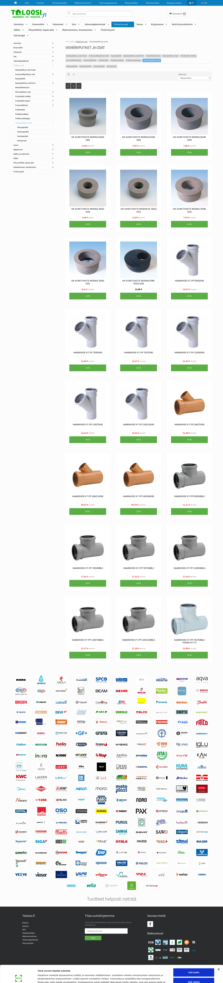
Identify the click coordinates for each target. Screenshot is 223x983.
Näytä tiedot (153, 977)
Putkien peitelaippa (133, 60)
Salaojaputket (71, 66)
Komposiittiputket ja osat (99, 56)
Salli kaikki (193, 955)
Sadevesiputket (85, 66)
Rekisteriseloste (82, 2)
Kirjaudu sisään (174, 2)
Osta (88, 152)
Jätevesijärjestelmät (95, 24)
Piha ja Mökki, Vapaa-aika (41, 29)
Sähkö (17, 29)
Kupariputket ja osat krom (134, 56)
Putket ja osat (121, 24)
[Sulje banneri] (219, 952)
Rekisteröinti (152, 2)
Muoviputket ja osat (170, 56)
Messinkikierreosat (153, 56)
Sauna (139, 24)
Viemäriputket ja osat (152, 60)
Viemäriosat (111, 66)
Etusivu (25, 922)
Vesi (74, 24)
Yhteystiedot (131, 2)
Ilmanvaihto (38, 24)
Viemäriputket (99, 66)
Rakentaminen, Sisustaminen (77, 29)
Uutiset (40, 2)
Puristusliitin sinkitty (188, 56)
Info (27, 2)
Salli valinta (194, 964)
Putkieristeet (103, 60)
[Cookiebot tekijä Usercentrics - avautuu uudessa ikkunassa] (18, 977)
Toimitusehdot (59, 2)
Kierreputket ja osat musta (76, 56)
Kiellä (194, 973)
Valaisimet (58, 24)
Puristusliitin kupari (73, 60)
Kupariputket (116, 56)
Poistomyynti (108, 29)
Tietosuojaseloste (108, 2)
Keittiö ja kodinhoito (182, 24)
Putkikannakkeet (117, 60)
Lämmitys (19, 24)
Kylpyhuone (157, 24)
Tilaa (93, 938)
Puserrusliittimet (90, 60)
